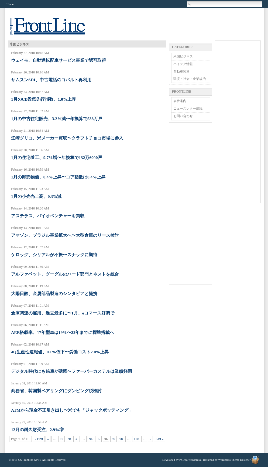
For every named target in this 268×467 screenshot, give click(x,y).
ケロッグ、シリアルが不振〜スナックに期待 (54, 254)
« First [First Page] (39, 439)
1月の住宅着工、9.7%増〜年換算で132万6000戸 (56, 157)
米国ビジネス (183, 56)
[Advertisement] (190, 204)
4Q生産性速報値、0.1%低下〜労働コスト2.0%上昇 (60, 352)
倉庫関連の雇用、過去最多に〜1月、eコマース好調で (62, 313)
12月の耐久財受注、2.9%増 (37, 429)
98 (121, 439)
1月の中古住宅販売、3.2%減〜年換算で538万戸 (56, 118)
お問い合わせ (183, 116)
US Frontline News (53, 29)
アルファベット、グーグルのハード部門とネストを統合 (65, 274)
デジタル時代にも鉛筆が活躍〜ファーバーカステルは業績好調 (71, 371)
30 (76, 439)
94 (90, 439)
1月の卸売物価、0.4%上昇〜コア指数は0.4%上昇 (58, 177)
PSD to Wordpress (190, 459)
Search (190, 4)
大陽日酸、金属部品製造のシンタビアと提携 (54, 293)
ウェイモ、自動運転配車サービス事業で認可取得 (58, 60)
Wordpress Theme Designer (234, 459)
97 (113, 439)
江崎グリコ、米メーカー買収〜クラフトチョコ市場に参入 (67, 138)
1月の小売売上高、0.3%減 (36, 196)
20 (69, 439)
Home (9, 4)
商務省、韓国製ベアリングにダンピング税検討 (56, 390)
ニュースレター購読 (187, 108)
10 (61, 439)
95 (98, 439)
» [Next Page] (150, 439)
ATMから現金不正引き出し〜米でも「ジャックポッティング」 (72, 410)
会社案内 (179, 101)
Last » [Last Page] (160, 439)
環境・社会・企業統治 (189, 79)
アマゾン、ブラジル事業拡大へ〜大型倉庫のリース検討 (65, 235)
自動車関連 (181, 71)
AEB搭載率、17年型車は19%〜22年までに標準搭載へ (62, 332)
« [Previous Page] (48, 439)
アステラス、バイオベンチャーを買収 (47, 216)
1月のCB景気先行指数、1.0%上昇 (43, 99)
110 (136, 439)
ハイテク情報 (183, 64)
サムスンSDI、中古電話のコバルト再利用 (51, 79)
